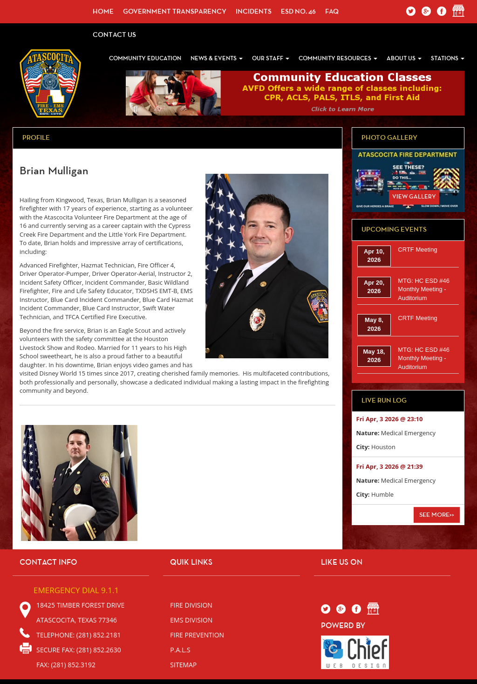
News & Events (217, 58)
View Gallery (414, 197)
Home (103, 11)
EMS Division (191, 620)
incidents (254, 11)
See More (436, 515)
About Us (404, 58)
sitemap (183, 664)
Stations (447, 58)
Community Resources (338, 58)
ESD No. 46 (298, 11)
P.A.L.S (180, 649)
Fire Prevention (197, 634)
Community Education (145, 58)
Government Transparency (174, 11)
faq (332, 11)
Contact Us (114, 34)
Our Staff (270, 58)
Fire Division (191, 605)
